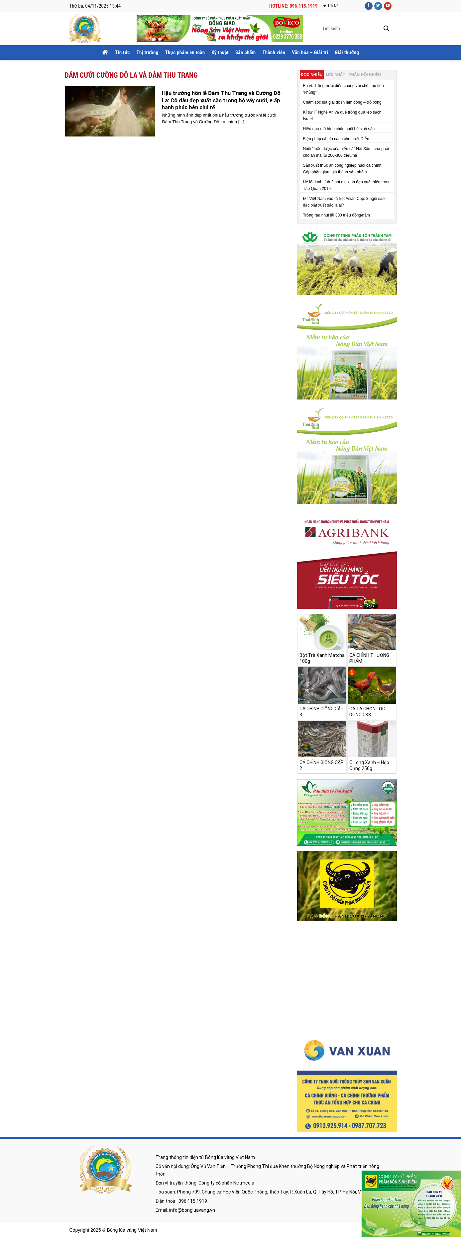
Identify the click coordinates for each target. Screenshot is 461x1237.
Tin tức (122, 52)
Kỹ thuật (220, 52)
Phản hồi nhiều (365, 74)
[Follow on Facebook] (369, 6)
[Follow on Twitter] (378, 6)
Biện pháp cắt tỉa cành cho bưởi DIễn (336, 138)
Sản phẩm (245, 52)
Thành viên (273, 52)
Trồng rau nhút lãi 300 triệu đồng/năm (336, 215)
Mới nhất (335, 74)
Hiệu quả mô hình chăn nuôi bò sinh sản (339, 129)
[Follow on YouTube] (388, 6)
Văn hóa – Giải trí (310, 52)
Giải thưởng (347, 52)
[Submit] (386, 28)
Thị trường (148, 52)
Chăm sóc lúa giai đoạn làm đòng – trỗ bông (342, 102)
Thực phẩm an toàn (185, 52)
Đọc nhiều (312, 74)
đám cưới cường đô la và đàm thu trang (131, 75)
